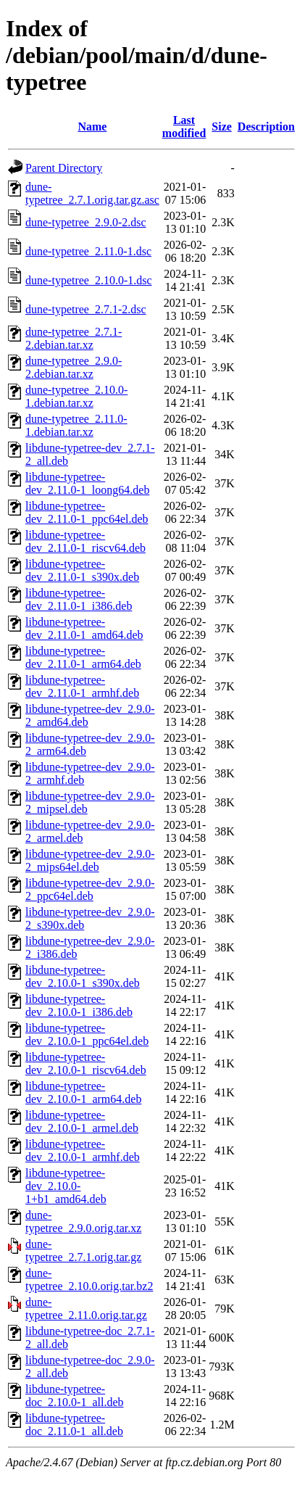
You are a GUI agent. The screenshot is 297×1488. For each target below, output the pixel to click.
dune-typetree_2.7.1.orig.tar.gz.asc (92, 193)
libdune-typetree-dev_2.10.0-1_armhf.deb (82, 1150)
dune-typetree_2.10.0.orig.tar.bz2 (89, 1279)
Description (266, 126)
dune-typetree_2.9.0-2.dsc (85, 222)
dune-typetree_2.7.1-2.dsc (85, 309)
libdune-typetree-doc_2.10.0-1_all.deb (74, 1395)
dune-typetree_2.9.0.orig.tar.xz (83, 1221)
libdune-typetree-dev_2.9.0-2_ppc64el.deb (90, 889)
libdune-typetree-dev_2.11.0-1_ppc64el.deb (86, 512)
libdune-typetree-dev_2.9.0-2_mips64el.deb (90, 860)
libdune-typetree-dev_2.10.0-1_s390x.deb (82, 976)
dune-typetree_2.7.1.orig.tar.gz (83, 1250)
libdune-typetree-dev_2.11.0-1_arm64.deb (83, 657)
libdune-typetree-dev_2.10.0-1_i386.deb (79, 1005)
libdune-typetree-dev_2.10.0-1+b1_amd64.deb (65, 1186)
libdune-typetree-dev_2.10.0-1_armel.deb (81, 1121)
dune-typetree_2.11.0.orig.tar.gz (86, 1308)
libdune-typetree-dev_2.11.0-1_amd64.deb (84, 628)
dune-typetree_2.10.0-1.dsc (88, 280)
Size (222, 126)
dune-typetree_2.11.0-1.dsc (88, 251)
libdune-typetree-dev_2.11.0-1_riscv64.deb (85, 541)
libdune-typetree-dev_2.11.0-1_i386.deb (78, 599)
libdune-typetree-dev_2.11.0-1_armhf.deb (82, 686)
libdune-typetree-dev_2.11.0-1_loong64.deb (87, 483)
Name (92, 126)
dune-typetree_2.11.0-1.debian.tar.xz (76, 425)
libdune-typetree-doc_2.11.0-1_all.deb (74, 1424)
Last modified (184, 126)
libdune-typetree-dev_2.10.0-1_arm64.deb (83, 1092)
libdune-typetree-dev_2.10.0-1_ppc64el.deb (86, 1034)
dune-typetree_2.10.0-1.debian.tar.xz (76, 396)
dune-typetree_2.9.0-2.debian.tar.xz (73, 367)
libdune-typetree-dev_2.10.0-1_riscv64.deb (85, 1063)
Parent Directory (63, 168)
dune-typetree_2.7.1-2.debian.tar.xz (73, 338)
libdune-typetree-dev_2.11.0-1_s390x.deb (82, 570)
